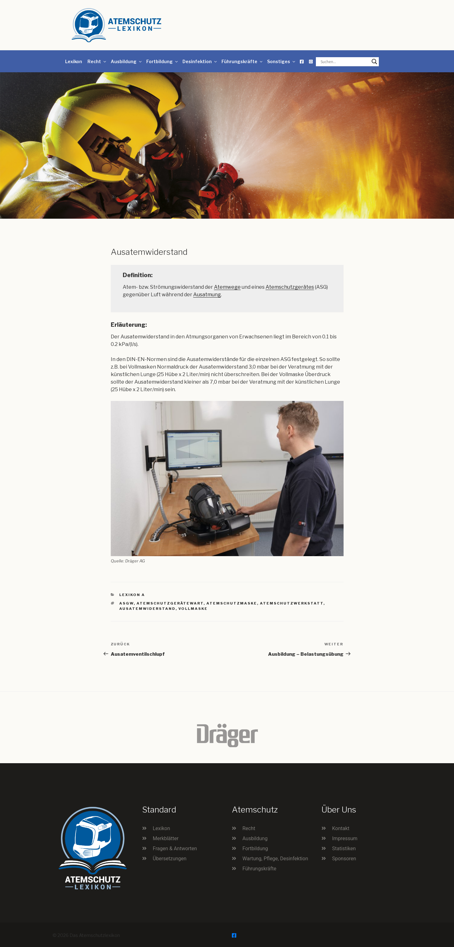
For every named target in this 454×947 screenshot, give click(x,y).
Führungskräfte (242, 61)
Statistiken (344, 848)
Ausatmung (207, 295)
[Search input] (344, 61)
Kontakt (341, 828)
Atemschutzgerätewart (170, 603)
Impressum (345, 838)
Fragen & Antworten (175, 848)
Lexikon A (132, 595)
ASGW (126, 603)
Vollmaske (193, 608)
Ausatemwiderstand (147, 608)
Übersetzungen (170, 859)
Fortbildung (162, 61)
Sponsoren (344, 859)
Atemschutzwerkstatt (291, 603)
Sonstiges (281, 61)
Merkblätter (166, 838)
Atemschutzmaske (231, 603)
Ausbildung (127, 61)
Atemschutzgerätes (290, 287)
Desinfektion (200, 61)
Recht (97, 61)
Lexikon (73, 61)
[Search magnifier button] (374, 61)
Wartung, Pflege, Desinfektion (275, 859)
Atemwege (227, 287)
